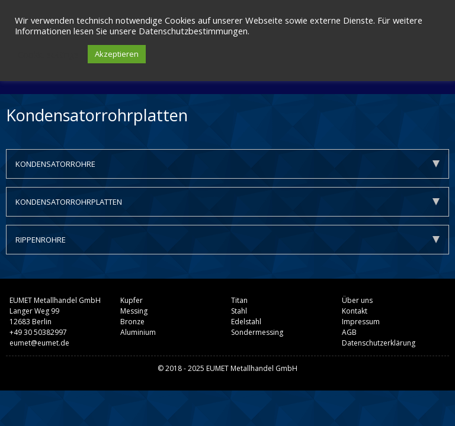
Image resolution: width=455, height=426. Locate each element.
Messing (134, 311)
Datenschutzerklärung (378, 343)
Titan (239, 300)
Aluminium (138, 332)
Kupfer (131, 300)
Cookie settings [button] (48, 54)
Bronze (132, 322)
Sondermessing (257, 332)
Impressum (361, 322)
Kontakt (354, 311)
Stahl (239, 311)
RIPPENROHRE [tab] (227, 239)
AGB (349, 332)
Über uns (357, 300)
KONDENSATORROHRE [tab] (227, 164)
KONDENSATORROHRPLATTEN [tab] (227, 201)
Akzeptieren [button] (117, 54)
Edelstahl (246, 322)
